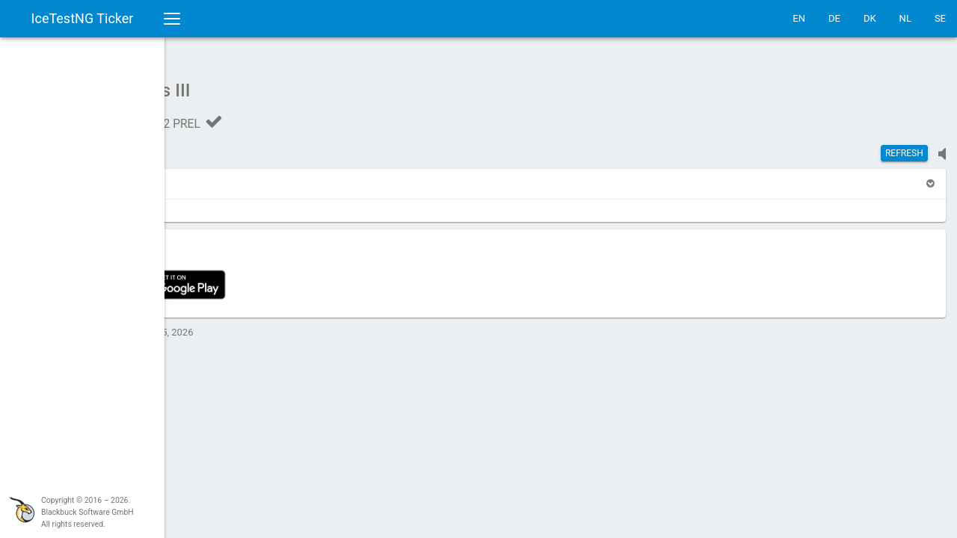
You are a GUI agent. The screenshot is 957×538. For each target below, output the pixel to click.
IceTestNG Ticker (82, 18)
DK (870, 18)
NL (905, 18)
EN (799, 18)
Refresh (904, 145)
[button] (203, 176)
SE (940, 18)
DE (834, 18)
